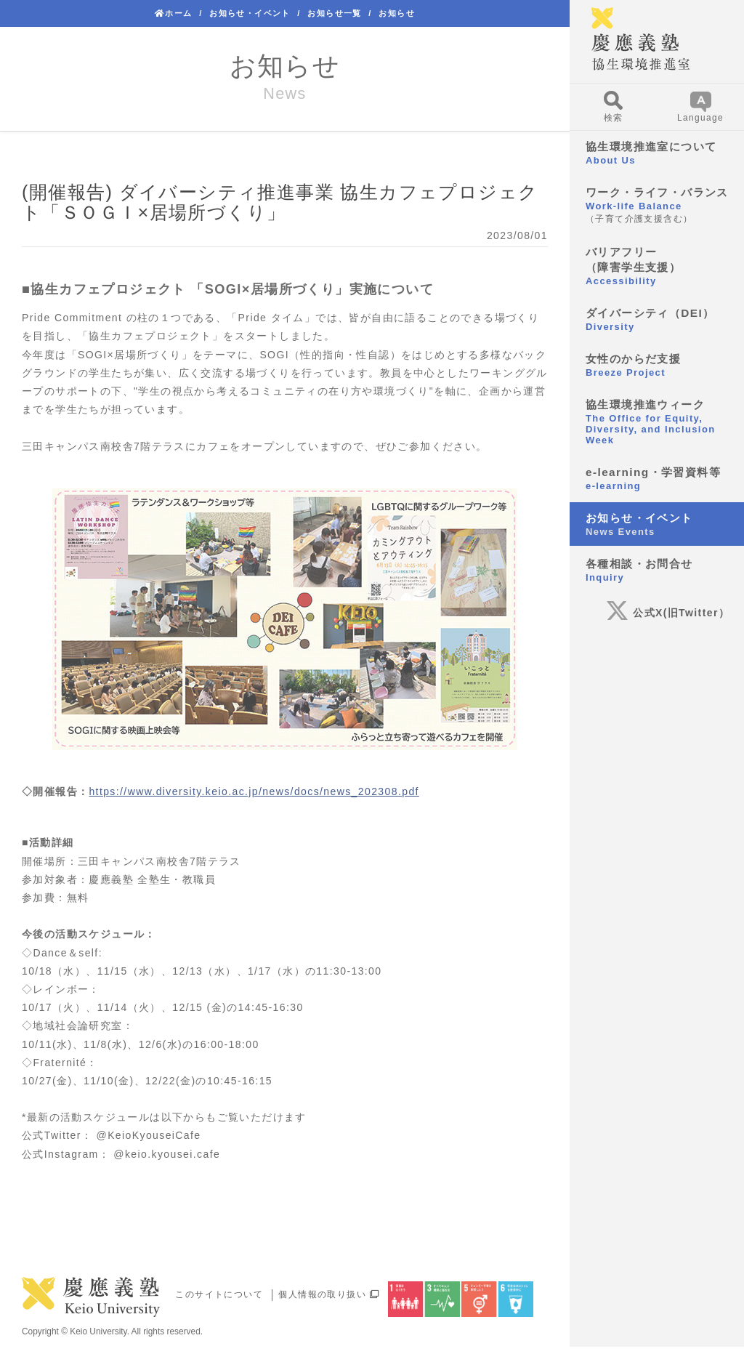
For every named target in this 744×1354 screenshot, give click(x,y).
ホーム (174, 13)
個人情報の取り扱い (328, 1294)
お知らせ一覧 (334, 13)
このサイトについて (219, 1294)
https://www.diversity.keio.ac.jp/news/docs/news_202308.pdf (253, 791)
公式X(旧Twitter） (667, 612)
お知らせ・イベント (250, 13)
